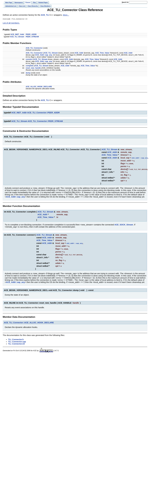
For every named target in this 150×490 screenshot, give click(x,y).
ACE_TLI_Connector (34, 48)
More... (66, 15)
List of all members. (11, 23)
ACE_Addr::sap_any (43, 55)
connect (29, 59)
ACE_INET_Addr (17, 35)
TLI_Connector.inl (16, 341)
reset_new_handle (33, 68)
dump (28, 73)
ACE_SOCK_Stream (123, 223)
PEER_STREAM (32, 37)
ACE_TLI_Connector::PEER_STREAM (45, 121)
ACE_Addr (79, 53)
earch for (125, 2)
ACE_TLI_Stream (17, 37)
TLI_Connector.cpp (17, 339)
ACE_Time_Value (102, 53)
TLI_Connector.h (16, 337)
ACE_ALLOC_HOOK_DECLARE (39, 87)
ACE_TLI (45, 15)
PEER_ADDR (31, 35)
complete (29, 66)
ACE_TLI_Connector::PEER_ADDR (43, 113)
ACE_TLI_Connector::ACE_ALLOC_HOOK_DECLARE (29, 320)
